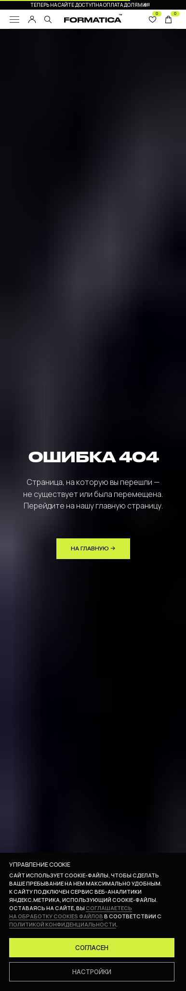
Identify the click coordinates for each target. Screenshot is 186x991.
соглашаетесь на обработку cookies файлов (70, 912)
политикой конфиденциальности (62, 924)
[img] (47, 19)
